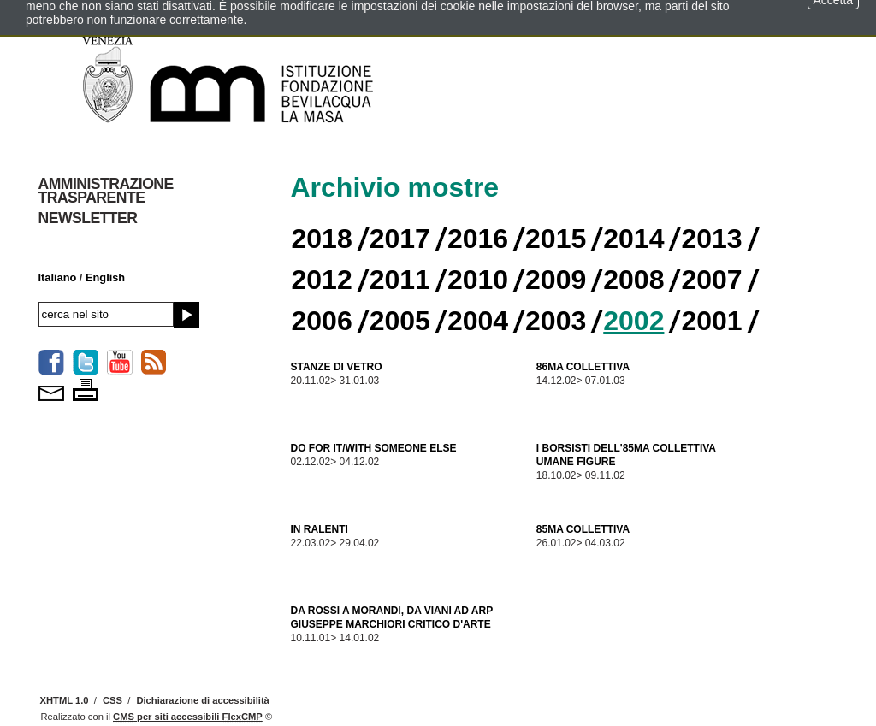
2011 (400, 279)
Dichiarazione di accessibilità (202, 700)
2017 (400, 238)
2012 (322, 279)
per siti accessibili (188, 716)
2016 (477, 238)
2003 (555, 320)
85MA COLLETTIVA (583, 529)
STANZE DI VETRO (336, 367)
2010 (477, 279)
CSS (112, 700)
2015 (555, 238)
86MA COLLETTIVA (583, 367)
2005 (400, 320)
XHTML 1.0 (64, 700)
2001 (711, 320)
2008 (633, 279)
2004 (477, 320)
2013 (711, 238)
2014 (633, 238)
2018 (322, 238)
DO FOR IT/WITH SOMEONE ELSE (374, 448)
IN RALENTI (319, 529)
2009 (555, 279)
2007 (711, 279)
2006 (322, 320)
